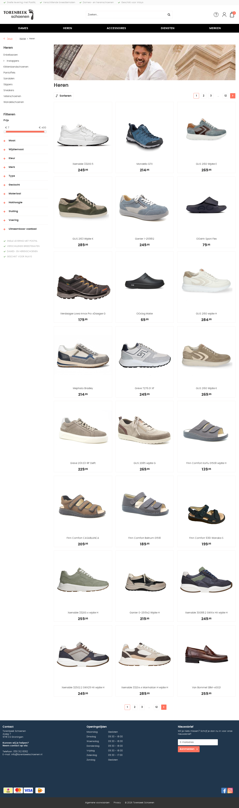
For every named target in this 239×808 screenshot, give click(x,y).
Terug (9, 39)
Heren (67, 28)
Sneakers (8, 90)
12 (225, 96)
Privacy (117, 803)
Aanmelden (187, 749)
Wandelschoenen (13, 102)
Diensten (167, 28)
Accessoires (116, 28)
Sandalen (9, 78)
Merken (215, 28)
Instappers (12, 61)
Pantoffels (9, 73)
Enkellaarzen (10, 55)
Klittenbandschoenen (15, 67)
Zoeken (169, 14)
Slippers (7, 84)
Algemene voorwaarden (97, 803)
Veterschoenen (12, 96)
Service (216, 14)
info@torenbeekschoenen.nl (26, 754)
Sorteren (66, 95)
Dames (23, 28)
